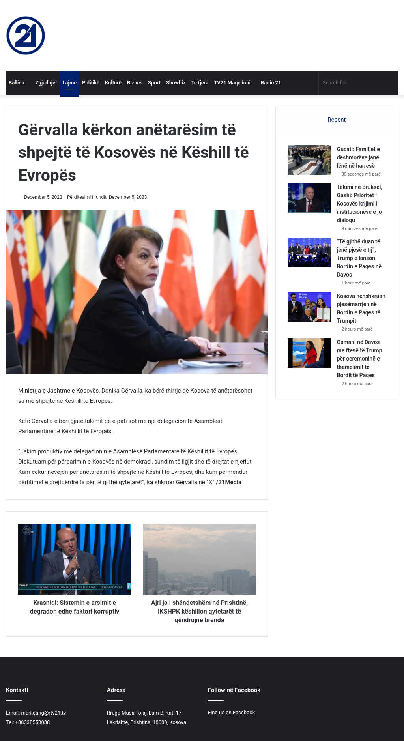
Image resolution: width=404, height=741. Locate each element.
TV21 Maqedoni (232, 83)
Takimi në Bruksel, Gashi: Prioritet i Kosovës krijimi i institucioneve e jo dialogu (359, 203)
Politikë (90, 83)
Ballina (16, 83)
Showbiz (175, 83)
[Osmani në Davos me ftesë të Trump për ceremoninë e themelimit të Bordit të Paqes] (309, 353)
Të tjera (199, 83)
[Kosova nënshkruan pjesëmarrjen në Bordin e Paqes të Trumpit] (309, 307)
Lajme (70, 83)
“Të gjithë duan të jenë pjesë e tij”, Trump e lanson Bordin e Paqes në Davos (359, 258)
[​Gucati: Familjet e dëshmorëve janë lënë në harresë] (309, 160)
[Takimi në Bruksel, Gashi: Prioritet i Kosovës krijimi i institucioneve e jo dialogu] (309, 198)
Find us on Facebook (231, 712)
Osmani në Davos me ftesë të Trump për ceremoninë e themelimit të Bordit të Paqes (359, 358)
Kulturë (113, 83)
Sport (154, 83)
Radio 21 (268, 83)
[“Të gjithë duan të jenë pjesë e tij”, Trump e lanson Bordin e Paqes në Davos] (309, 252)
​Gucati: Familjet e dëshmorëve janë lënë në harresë (358, 157)
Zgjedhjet (43, 83)
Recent (336, 119)
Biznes (134, 83)
